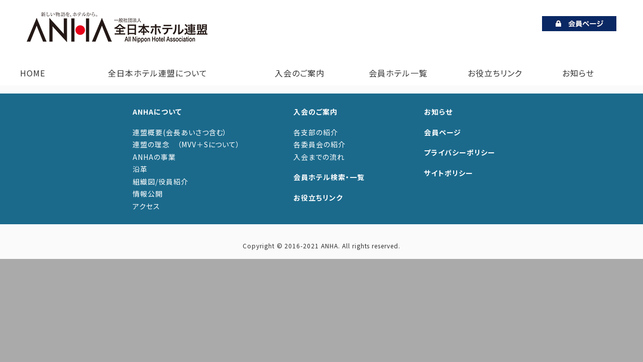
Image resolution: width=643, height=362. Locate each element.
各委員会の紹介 (319, 144)
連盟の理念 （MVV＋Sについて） (186, 144)
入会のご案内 (297, 73)
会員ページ (442, 132)
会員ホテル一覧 (398, 73)
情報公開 (148, 194)
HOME (32, 73)
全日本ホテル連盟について (155, 73)
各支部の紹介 (315, 132)
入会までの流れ (319, 157)
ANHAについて (157, 112)
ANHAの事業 (154, 157)
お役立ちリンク (495, 73)
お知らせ (578, 73)
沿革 (140, 169)
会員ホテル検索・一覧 (329, 177)
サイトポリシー (448, 173)
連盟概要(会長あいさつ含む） (180, 132)
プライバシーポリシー (459, 152)
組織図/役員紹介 (160, 181)
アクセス (146, 206)
